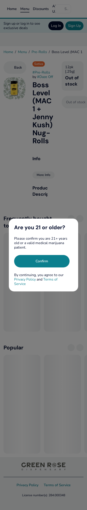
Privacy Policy (25, 279)
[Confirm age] (42, 261)
